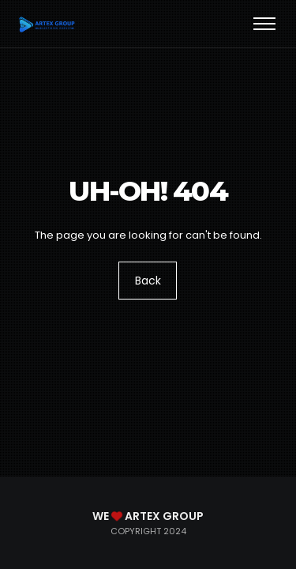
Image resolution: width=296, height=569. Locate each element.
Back (148, 280)
